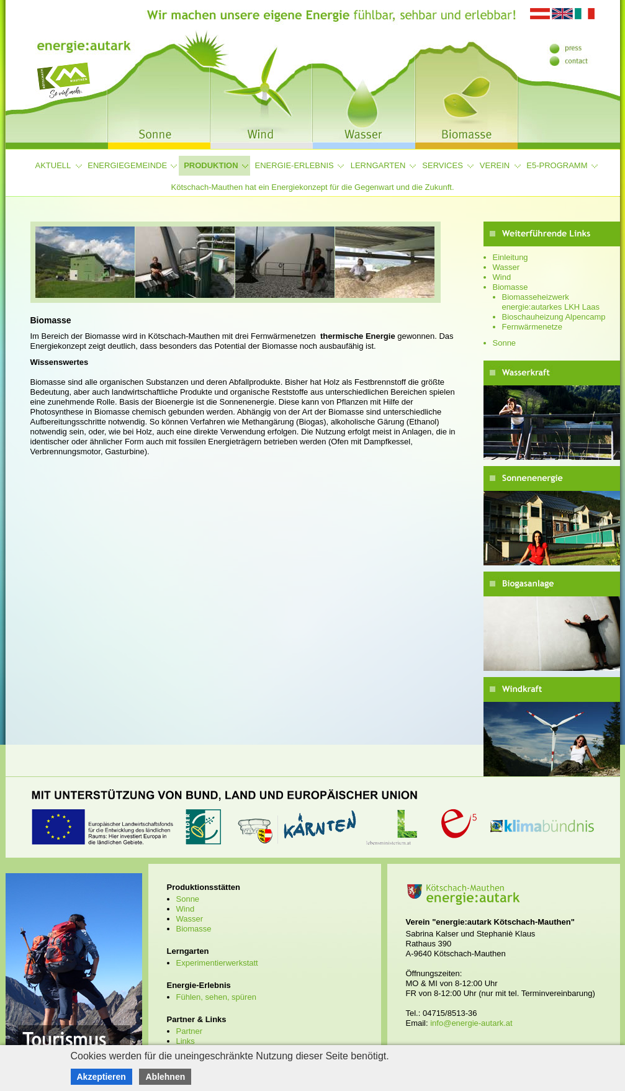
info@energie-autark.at (471, 1023)
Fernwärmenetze (532, 326)
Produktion (211, 165)
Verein (495, 165)
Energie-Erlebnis (294, 165)
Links (185, 1041)
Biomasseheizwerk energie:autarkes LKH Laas (551, 302)
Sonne (504, 343)
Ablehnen (165, 1077)
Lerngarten (378, 165)
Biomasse (510, 287)
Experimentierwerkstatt (217, 963)
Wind (502, 277)
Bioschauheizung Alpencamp (554, 316)
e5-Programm (556, 165)
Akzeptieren (101, 1077)
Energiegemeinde (127, 165)
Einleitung (510, 257)
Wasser (506, 267)
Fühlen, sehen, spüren (216, 997)
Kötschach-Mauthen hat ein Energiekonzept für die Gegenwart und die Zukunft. (312, 187)
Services (442, 165)
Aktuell (53, 165)
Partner (189, 1031)
